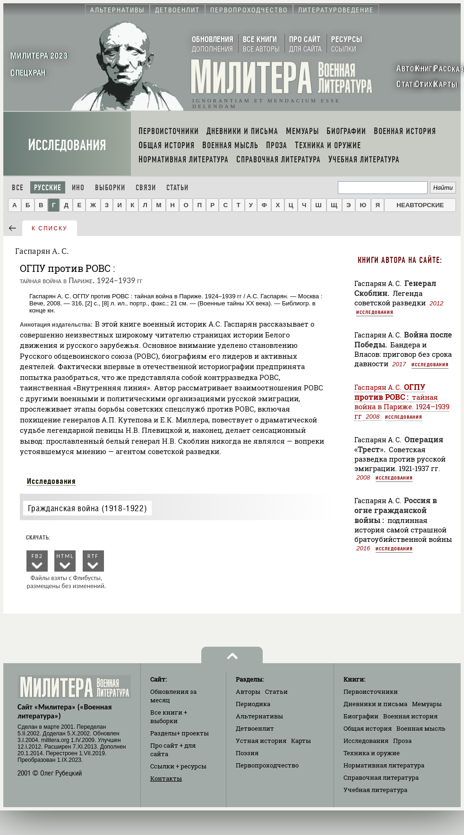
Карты (301, 740)
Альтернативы (259, 716)
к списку (50, 228)
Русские (47, 188)
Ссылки (178, 766)
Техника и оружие (372, 753)
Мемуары (427, 704)
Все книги (168, 716)
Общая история (368, 728)
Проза (402, 740)
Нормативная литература (384, 765)
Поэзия (247, 753)
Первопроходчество (267, 765)
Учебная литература (375, 789)
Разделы (179, 733)
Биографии (361, 716)
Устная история (261, 740)
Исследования (67, 145)
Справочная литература (381, 777)
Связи (146, 188)
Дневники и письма (375, 704)
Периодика (253, 704)
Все (18, 188)
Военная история (410, 716)
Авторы (248, 691)
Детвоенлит (255, 728)
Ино (78, 188)
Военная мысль (421, 728)
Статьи (177, 188)
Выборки (110, 188)
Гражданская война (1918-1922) (87, 508)
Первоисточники (371, 691)
